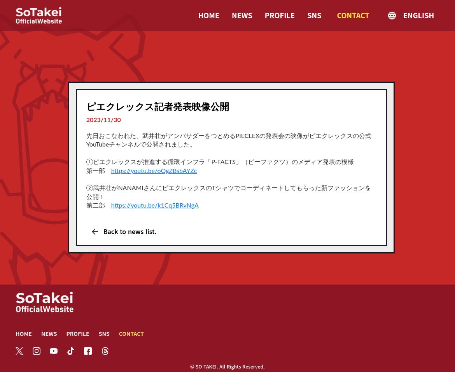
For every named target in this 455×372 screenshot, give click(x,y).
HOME (24, 333)
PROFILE (77, 333)
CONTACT (131, 333)
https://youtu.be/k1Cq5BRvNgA (155, 205)
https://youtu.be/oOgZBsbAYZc (154, 170)
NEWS (49, 333)
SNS (104, 333)
